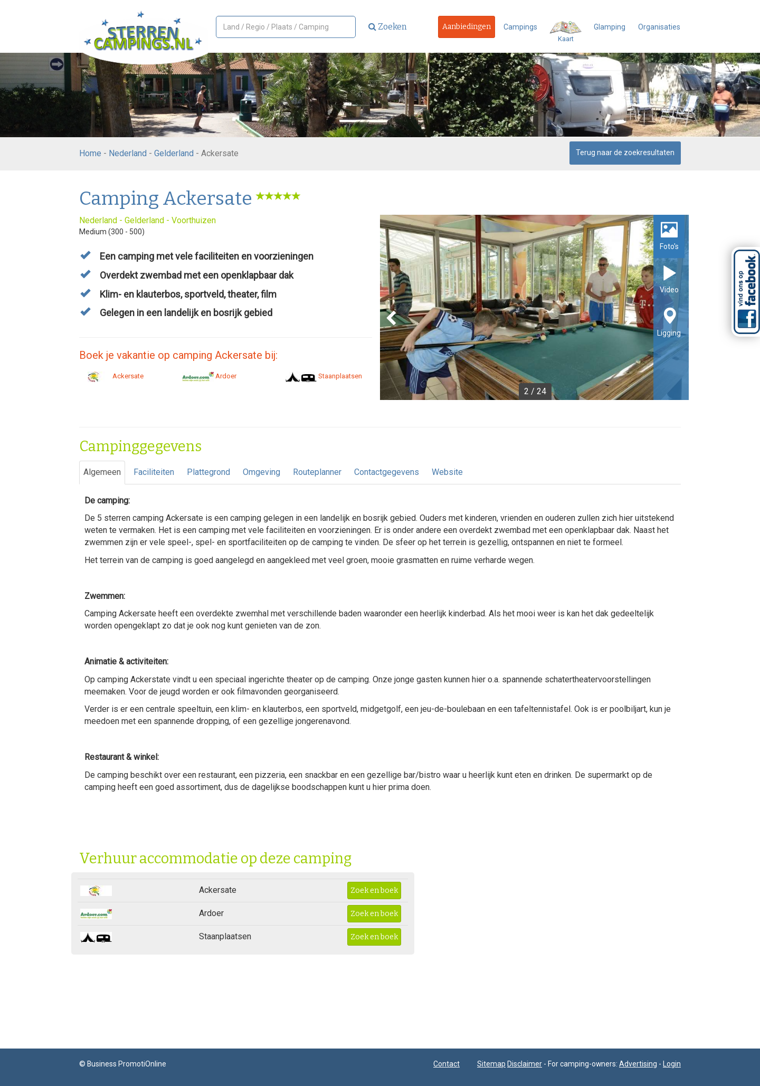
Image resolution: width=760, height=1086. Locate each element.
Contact (446, 1064)
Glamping (609, 27)
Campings (520, 27)
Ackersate (111, 376)
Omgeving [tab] (261, 472)
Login (672, 1064)
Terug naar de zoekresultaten (625, 152)
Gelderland (174, 153)
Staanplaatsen (323, 376)
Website (447, 472)
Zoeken (387, 27)
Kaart (565, 32)
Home (90, 153)
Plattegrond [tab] (208, 472)
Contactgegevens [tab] (386, 472)
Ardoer (209, 376)
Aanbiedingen (466, 26)
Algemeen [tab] (102, 472)
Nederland (128, 153)
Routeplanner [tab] (317, 472)
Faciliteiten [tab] (154, 472)
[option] (534, 307)
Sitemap (491, 1064)
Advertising (638, 1064)
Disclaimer (524, 1064)
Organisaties (659, 27)
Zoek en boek (374, 890)
